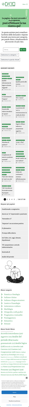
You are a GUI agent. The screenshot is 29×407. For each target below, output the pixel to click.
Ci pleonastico (6, 228)
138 (24, 199)
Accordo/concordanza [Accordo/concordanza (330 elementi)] (12, 333)
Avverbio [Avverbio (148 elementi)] (18, 346)
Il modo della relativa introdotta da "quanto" (7, 111)
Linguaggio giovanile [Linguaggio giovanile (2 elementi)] (12, 361)
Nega (14, 396)
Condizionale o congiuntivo (10, 209)
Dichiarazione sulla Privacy (17, 404)
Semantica (9, 78)
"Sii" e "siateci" (20, 98)
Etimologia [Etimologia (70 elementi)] (14, 354)
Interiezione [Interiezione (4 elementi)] (11, 357)
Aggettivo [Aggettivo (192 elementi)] (6, 336)
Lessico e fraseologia (6, 76)
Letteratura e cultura (20, 77)
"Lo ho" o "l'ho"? (20, 142)
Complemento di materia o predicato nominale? (7, 157)
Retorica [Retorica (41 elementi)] (4, 372)
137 (21, 199)
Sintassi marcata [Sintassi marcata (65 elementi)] (7, 375)
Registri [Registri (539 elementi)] (17, 369)
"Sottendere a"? (6, 219)
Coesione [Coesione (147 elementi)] (16, 349)
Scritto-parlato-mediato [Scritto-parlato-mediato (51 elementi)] (17, 372)
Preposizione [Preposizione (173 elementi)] (18, 366)
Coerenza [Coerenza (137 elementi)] (6, 349)
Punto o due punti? (7, 129)
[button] (26, 378)
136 (19, 199)
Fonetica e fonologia (20, 151)
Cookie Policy (8, 404)
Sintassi (4, 94)
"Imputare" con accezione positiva (13, 223)
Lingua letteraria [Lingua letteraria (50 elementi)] (15, 364)
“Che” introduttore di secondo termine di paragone (7, 190)
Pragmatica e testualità (6, 124)
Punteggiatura (5, 126)
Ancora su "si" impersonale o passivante (14, 214)
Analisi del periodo (8, 257)
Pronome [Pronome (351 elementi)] (6, 369)
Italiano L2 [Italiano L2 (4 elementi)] (3, 359)
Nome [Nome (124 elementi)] (7, 366)
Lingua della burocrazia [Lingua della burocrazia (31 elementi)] (14, 359)
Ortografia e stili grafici (20, 140)
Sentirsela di (6, 252)
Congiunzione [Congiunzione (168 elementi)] (8, 352)
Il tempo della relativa (9, 233)
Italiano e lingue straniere (7, 167)
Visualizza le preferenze (14, 401)
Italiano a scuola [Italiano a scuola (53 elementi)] (20, 357)
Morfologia (4, 78)
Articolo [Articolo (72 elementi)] (9, 346)
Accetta (14, 392)
